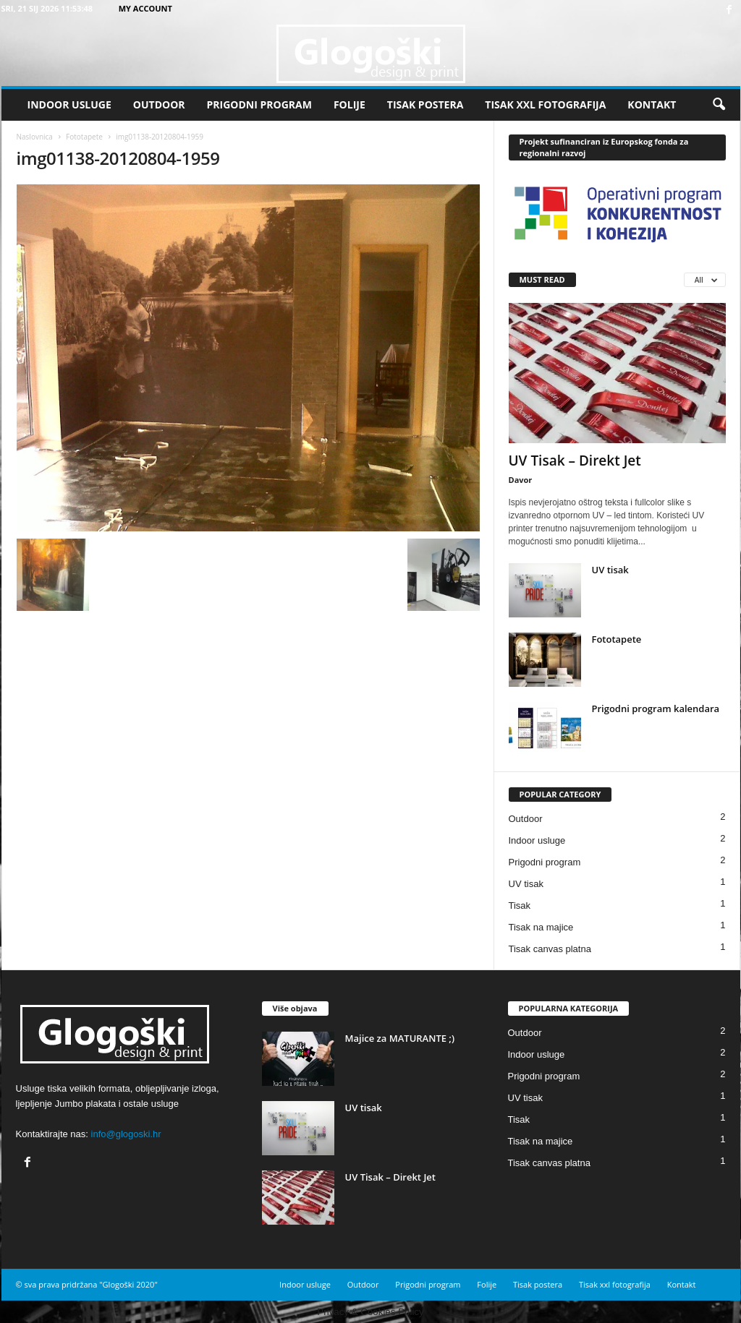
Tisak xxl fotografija (545, 104)
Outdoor (159, 104)
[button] (718, 105)
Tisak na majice (541, 927)
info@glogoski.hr (126, 1134)
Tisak (520, 905)
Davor (521, 479)
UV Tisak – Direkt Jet (575, 460)
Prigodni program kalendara (656, 708)
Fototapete (84, 137)
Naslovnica (35, 137)
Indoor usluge (69, 104)
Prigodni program (259, 104)
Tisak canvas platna (550, 948)
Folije (349, 104)
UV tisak (610, 569)
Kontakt (651, 104)
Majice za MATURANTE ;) (400, 1038)
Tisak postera (425, 104)
